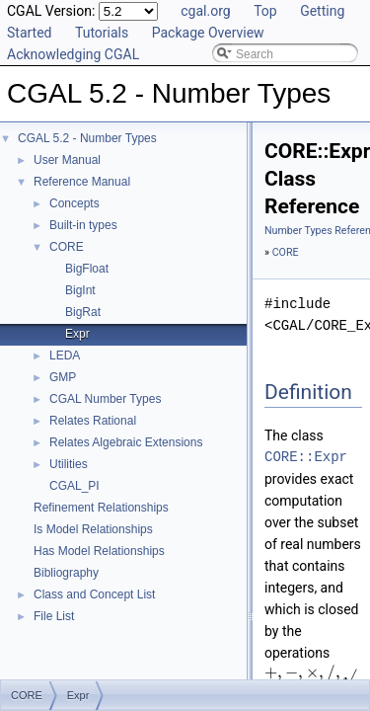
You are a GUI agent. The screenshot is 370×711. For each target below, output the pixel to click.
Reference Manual (82, 182)
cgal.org (205, 11)
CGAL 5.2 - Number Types (87, 138)
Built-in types (83, 225)
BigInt (80, 290)
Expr (77, 334)
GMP (62, 377)
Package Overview (208, 32)
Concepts (74, 203)
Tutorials (101, 32)
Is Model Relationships (93, 529)
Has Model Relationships (99, 551)
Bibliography (66, 573)
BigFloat (87, 269)
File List (54, 616)
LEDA (64, 355)
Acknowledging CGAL (73, 54)
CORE (66, 247)
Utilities (68, 464)
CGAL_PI (74, 486)
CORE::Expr (305, 456)
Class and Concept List (94, 594)
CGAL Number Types (105, 399)
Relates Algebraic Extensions (125, 442)
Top (265, 11)
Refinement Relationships (101, 507)
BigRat (83, 312)
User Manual (67, 160)
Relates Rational (92, 421)
